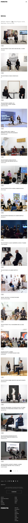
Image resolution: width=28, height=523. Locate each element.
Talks (12, 21)
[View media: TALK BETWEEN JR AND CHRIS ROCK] (14, 65)
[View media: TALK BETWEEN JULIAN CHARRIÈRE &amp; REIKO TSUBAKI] (14, 232)
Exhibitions (8, 21)
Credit (16, 501)
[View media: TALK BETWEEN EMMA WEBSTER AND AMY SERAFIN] (14, 369)
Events (23, 21)
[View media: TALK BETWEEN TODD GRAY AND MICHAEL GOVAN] (14, 38)
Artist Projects (17, 21)
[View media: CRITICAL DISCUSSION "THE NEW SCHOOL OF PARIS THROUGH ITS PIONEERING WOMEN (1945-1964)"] (14, 397)
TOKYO (16, 516)
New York (16, 507)
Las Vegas (16, 520)
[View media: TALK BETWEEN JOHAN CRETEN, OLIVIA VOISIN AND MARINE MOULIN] (14, 150)
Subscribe (14, 491)
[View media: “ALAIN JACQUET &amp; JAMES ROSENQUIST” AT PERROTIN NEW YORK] (14, 342)
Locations (3, 504)
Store (16, 498)
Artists (2, 497)
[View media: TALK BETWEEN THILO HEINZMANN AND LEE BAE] (14, 314)
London (16, 512)
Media (2, 501)
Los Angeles (17, 509)
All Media (3, 21)
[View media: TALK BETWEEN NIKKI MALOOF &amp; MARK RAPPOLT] (14, 205)
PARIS (16, 510)
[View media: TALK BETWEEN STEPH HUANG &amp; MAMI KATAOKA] (14, 178)
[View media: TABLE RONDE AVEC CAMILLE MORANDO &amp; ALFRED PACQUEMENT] (14, 122)
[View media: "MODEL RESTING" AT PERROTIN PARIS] (14, 287)
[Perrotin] (4, 1)
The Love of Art (10, 23)
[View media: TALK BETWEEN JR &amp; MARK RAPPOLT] (14, 259)
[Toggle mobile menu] (26, 2)
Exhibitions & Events (5, 498)
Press (16, 497)
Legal (16, 502)
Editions (2, 502)
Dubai (16, 519)
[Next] (26, 471)
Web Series (3, 23)
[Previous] (2, 471)
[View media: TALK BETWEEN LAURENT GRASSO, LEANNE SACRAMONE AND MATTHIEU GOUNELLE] (14, 454)
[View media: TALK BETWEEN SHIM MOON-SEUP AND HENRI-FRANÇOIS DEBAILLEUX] (14, 426)
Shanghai (16, 517)
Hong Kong (17, 513)
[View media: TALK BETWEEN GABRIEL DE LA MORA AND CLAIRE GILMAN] (14, 93)
